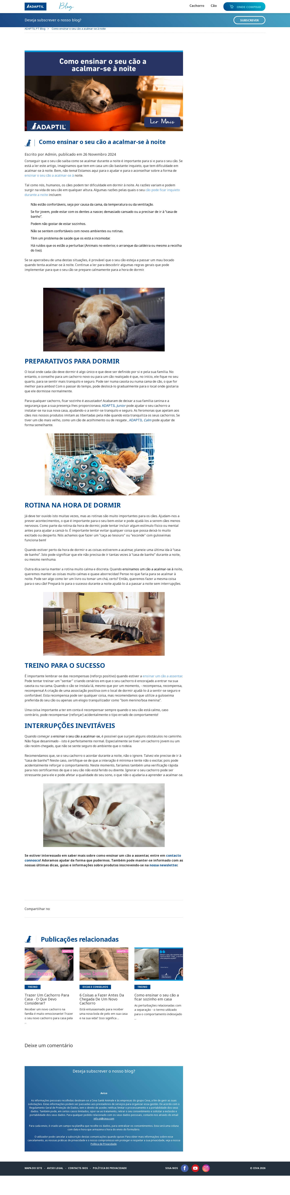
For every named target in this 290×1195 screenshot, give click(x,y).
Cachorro (189, 5)
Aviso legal (57, 1187)
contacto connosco (42, 875)
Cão (207, 5)
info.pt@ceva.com (104, 1138)
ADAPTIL (116, 405)
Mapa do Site (36, 1187)
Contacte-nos (80, 1187)
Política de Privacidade (108, 1163)
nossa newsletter (41, 884)
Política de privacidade (112, 1187)
